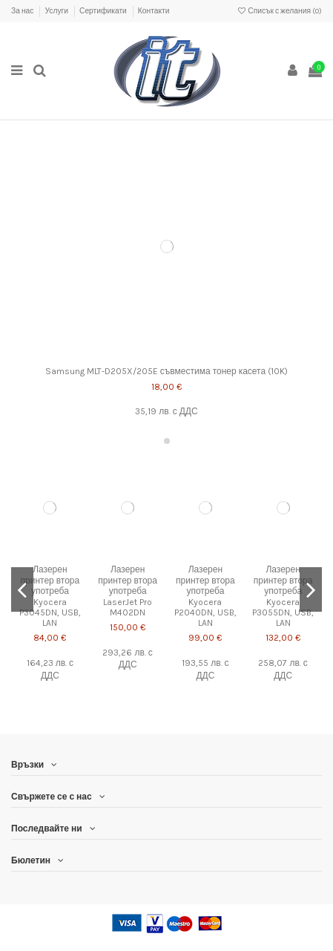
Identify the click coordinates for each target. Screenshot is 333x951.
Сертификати (103, 11)
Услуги (57, 11)
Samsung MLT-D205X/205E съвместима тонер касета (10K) (166, 371)
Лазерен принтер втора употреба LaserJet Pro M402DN (127, 591)
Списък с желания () (279, 11)
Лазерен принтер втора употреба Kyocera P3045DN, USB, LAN (50, 596)
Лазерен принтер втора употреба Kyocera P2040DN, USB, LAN (205, 596)
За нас (23, 11)
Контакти (154, 11)
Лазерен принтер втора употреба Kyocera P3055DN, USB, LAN (283, 596)
